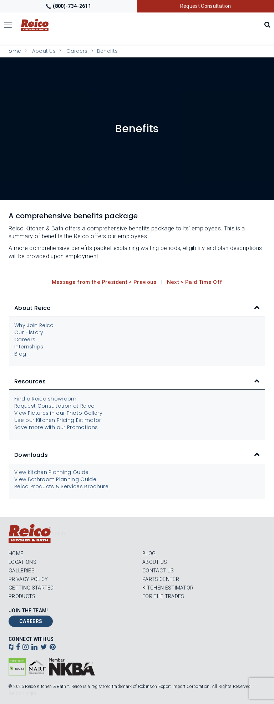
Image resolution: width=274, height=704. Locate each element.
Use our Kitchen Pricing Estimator (57, 420)
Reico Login (22, 693)
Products (22, 596)
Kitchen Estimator (167, 588)
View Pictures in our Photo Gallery (58, 413)
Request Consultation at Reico (54, 405)
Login (58, 533)
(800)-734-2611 (68, 6)
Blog (20, 353)
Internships (29, 346)
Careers (76, 51)
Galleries (22, 570)
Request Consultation (205, 6)
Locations (22, 562)
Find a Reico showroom (45, 398)
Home (13, 51)
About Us (154, 562)
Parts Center (160, 579)
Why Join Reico (34, 325)
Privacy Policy (28, 579)
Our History (29, 332)
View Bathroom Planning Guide (55, 479)
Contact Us (158, 570)
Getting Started (31, 588)
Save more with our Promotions (56, 427)
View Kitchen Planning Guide (51, 472)
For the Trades (163, 596)
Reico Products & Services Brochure (61, 486)
